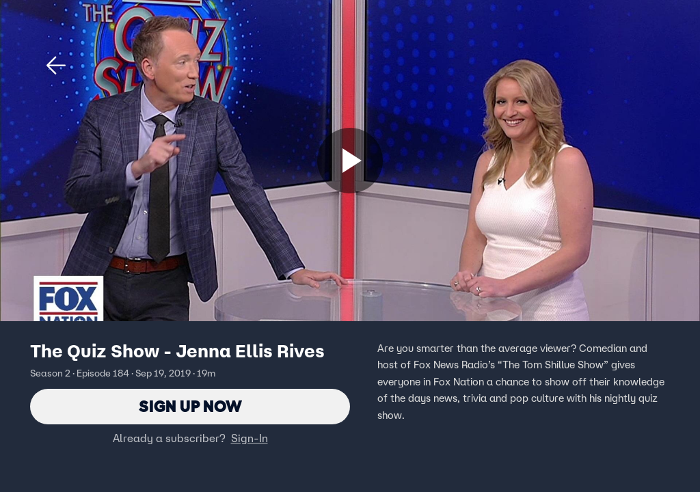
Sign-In (249, 438)
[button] (56, 66)
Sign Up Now (190, 406)
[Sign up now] (350, 160)
